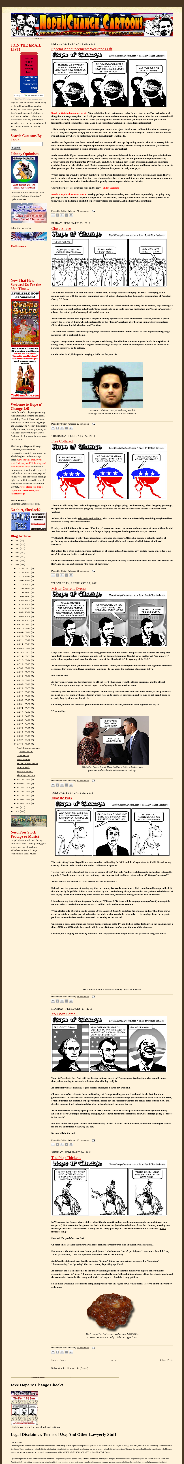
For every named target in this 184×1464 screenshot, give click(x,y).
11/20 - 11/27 (24, 588)
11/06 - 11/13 (24, 596)
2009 (17, 811)
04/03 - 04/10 (24, 720)
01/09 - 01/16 (24, 799)
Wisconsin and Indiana (89, 518)
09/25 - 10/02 (24, 620)
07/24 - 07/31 (24, 656)
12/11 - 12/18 (24, 576)
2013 (17, 556)
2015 (17, 548)
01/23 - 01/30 (24, 791)
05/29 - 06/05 (24, 688)
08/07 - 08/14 (24, 648)
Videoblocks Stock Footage (24, 850)
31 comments (83, 571)
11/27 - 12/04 (24, 584)
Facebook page (34, 473)
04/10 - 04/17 (24, 716)
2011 (17, 564)
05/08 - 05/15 (24, 700)
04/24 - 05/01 (24, 708)
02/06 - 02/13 (24, 783)
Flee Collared (23, 759)
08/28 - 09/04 (24, 636)
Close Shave (23, 755)
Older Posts (166, 1360)
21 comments (83, 211)
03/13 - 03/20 (24, 732)
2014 (17, 552)
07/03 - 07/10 (24, 668)
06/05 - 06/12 (24, 684)
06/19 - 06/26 (24, 676)
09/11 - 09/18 (24, 628)
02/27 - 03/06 (24, 740)
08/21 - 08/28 (24, 640)
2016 (17, 544)
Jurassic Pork (23, 767)
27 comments (83, 997)
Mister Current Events (27, 763)
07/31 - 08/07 (24, 652)
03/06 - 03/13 (24, 736)
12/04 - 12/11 (24, 580)
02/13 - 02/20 (24, 779)
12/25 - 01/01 (24, 568)
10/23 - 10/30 (24, 604)
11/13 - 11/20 (24, 592)
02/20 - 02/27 (24, 744)
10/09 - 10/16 (24, 612)
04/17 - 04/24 (24, 712)
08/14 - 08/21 (24, 644)
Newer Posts (58, 1360)
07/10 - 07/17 (24, 664)
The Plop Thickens (26, 775)
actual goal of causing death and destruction (86, 312)
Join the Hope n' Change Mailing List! (28, 65)
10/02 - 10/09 (24, 616)
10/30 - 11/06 (24, 600)
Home (112, 1360)
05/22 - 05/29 (24, 692)
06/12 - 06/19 (24, 680)
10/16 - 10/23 (24, 608)
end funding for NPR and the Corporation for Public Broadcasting (137, 862)
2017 (17, 540)
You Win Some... (25, 771)
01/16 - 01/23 (24, 795)
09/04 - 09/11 (24, 632)
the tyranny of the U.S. (137, 659)
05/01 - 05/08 (24, 704)
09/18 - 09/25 (24, 624)
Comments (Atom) (77, 1367)
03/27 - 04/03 (24, 724)
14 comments (83, 1348)
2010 (17, 807)
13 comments (83, 424)
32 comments (83, 781)
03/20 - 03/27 (24, 728)
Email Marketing (24, 99)
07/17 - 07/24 (24, 660)
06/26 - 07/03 (24, 672)
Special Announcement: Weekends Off (81, 49)
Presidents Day (68, 1078)
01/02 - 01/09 (24, 803)
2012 (17, 560)
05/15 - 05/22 (24, 696)
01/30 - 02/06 (24, 787)
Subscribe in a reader (21, 228)
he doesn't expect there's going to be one (101, 685)
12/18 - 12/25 (24, 572)
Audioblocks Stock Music (23, 853)
